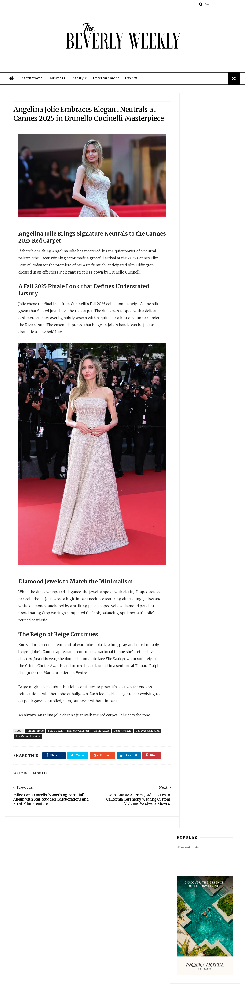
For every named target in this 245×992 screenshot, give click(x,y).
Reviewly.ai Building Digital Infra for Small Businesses (214, 427)
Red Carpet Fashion (59, 755)
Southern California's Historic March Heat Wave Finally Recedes (214, 311)
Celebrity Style (125, 750)
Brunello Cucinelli (80, 750)
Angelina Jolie (37, 750)
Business (57, 86)
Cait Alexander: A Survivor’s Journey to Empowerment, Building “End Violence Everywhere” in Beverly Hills (204, 372)
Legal (121, 937)
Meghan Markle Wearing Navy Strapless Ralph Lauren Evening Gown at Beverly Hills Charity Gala (215, 402)
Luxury (130, 86)
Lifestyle (79, 86)
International (31, 86)
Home (121, 905)
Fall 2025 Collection (30, 755)
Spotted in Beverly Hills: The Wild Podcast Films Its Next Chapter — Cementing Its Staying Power (215, 341)
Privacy (155, 986)
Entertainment (105, 86)
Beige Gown (57, 750)
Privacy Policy (121, 933)
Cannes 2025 (103, 750)
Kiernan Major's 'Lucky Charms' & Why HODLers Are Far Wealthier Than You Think (215, 287)
